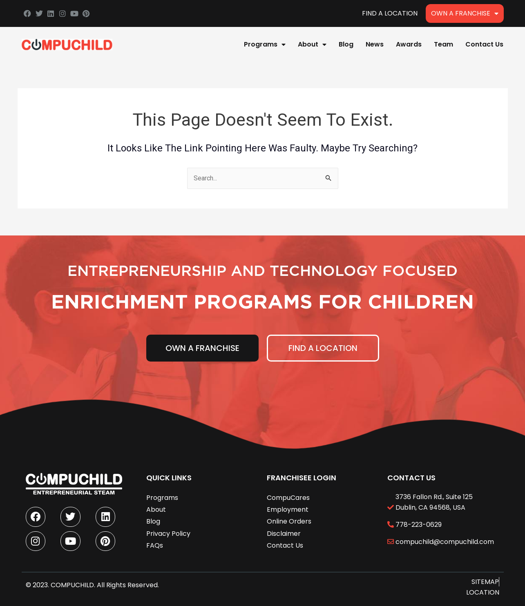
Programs (265, 44)
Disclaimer (284, 532)
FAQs (154, 544)
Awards (409, 44)
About (312, 44)
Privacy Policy (168, 532)
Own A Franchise (464, 13)
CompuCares (288, 497)
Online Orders (289, 520)
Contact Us (484, 44)
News (375, 44)
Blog (346, 44)
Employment (287, 508)
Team (443, 44)
